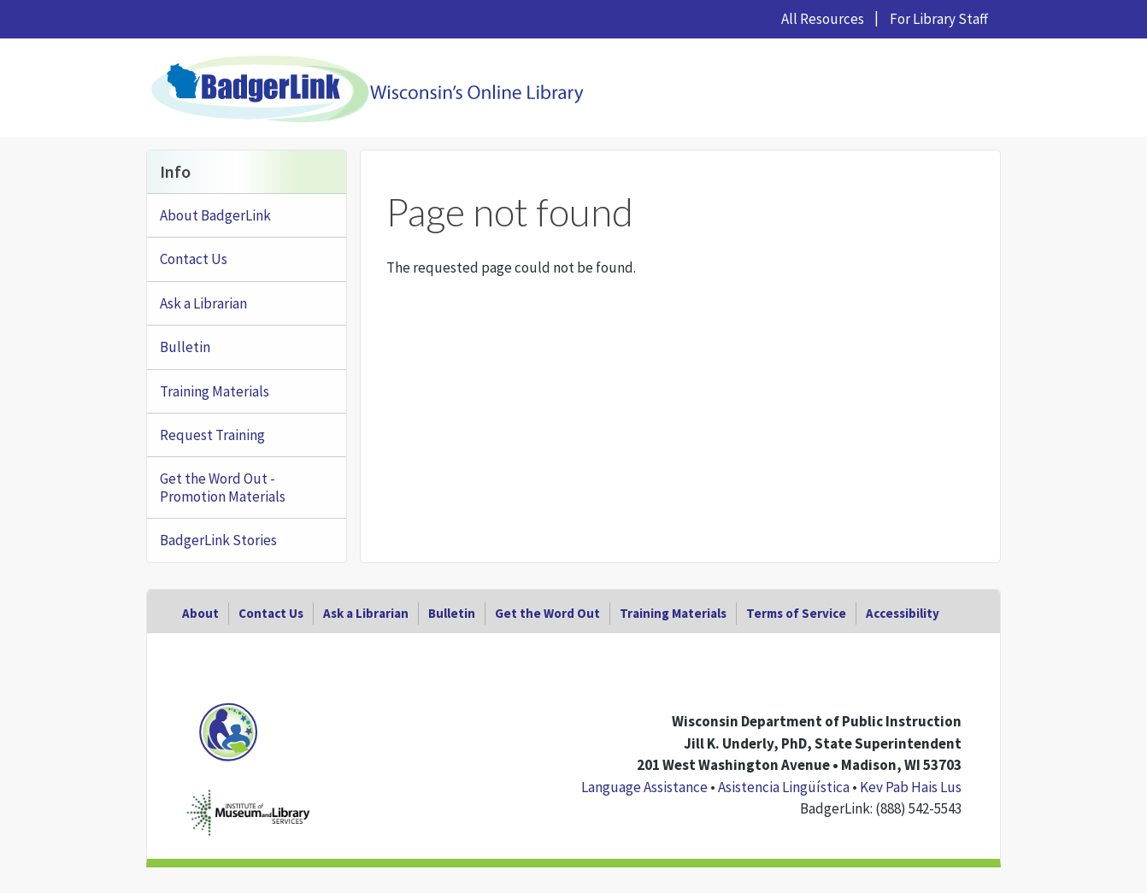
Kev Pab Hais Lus (911, 787)
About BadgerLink (215, 215)
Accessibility (902, 613)
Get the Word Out (547, 613)
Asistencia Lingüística (784, 787)
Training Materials (214, 391)
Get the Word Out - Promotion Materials (222, 487)
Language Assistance (644, 787)
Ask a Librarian (203, 303)
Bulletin (185, 347)
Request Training (212, 435)
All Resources (822, 18)
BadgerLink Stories (218, 540)
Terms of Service (796, 613)
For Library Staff (939, 18)
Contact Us (193, 259)
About (200, 613)
